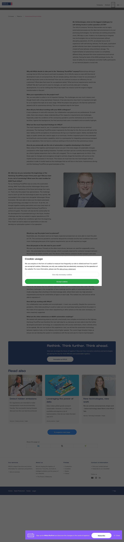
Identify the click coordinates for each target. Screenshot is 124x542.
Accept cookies (62, 282)
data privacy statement (68, 269)
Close (118, 535)
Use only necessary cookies (62, 275)
